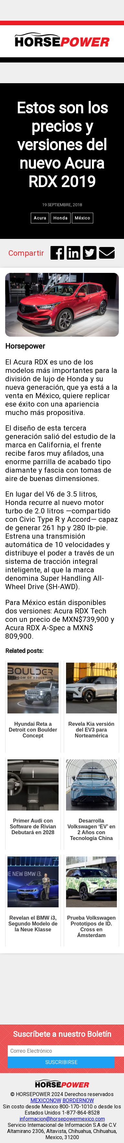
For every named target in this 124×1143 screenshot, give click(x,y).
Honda (60, 218)
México (82, 218)
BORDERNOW (78, 1100)
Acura (40, 218)
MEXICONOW (45, 1100)
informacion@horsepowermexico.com (62, 1119)
